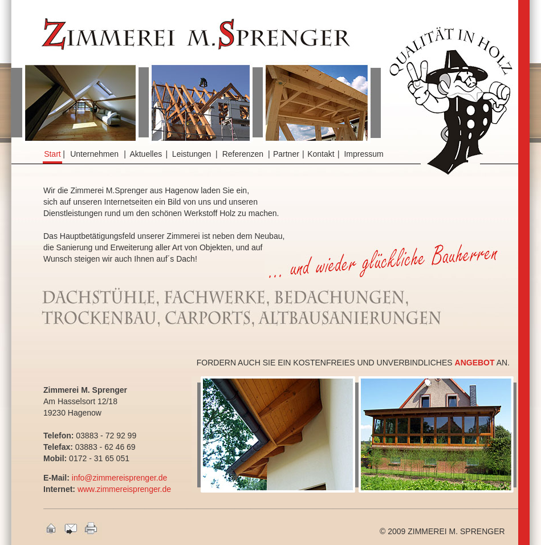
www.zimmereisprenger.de (124, 489)
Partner (286, 153)
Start (52, 153)
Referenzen (242, 153)
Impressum (363, 153)
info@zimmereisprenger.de (120, 477)
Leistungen (191, 153)
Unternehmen (94, 153)
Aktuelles (145, 153)
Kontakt (320, 153)
